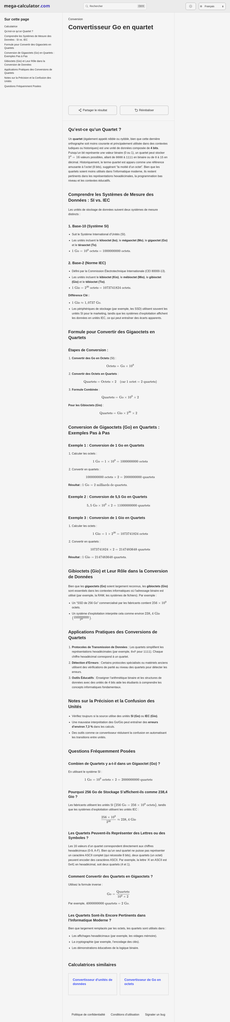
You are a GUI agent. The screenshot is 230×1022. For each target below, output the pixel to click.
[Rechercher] (115, 6)
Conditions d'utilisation (125, 1013)
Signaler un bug (155, 1013)
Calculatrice (10, 26)
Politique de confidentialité (88, 1013)
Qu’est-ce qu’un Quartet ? (18, 31)
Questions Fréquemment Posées (22, 86)
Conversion (75, 19)
